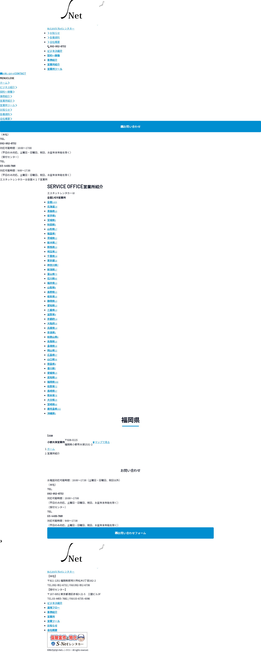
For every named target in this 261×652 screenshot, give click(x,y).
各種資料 (53, 37)
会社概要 (53, 42)
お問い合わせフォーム (130, 533)
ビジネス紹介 (8, 87)
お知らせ (53, 33)
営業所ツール (8, 105)
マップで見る (101, 442)
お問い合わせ (130, 126)
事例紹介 (6, 96)
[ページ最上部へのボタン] (1, 541)
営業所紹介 (7, 100)
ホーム (5, 82)
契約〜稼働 (7, 91)
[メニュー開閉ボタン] (7, 78)
